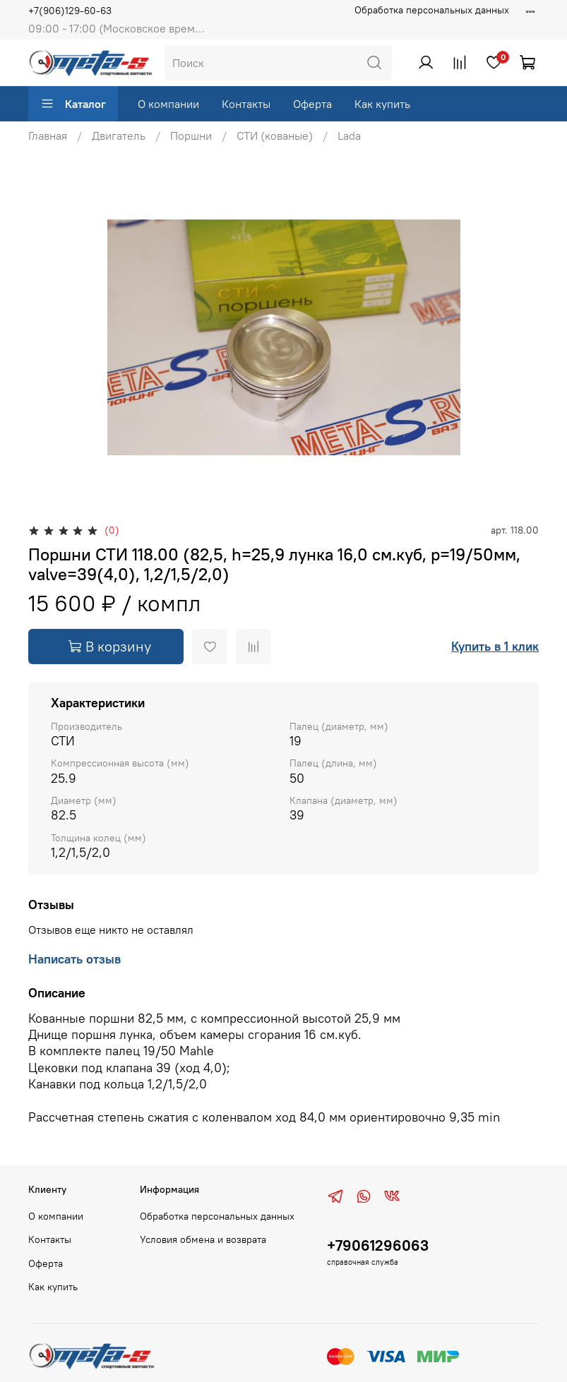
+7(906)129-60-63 (70, 10)
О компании (168, 104)
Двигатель (118, 135)
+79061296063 (378, 1245)
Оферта (312, 104)
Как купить (382, 104)
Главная (47, 135)
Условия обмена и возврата (203, 1239)
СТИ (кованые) (275, 135)
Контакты (246, 104)
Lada (349, 135)
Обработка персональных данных (431, 10)
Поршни (191, 135)
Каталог (73, 104)
